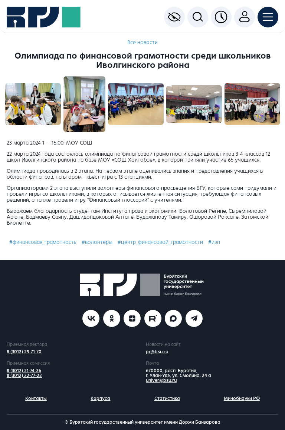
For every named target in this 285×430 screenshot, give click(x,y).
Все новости (142, 42)
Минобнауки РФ (242, 398)
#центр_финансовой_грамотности (160, 242)
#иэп (214, 242)
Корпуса (100, 398)
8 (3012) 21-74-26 (24, 370)
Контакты (36, 398)
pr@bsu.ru (157, 352)
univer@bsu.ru (161, 380)
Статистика (167, 398)
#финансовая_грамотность (42, 242)
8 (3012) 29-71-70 (24, 352)
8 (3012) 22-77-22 (24, 375)
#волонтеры (97, 242)
